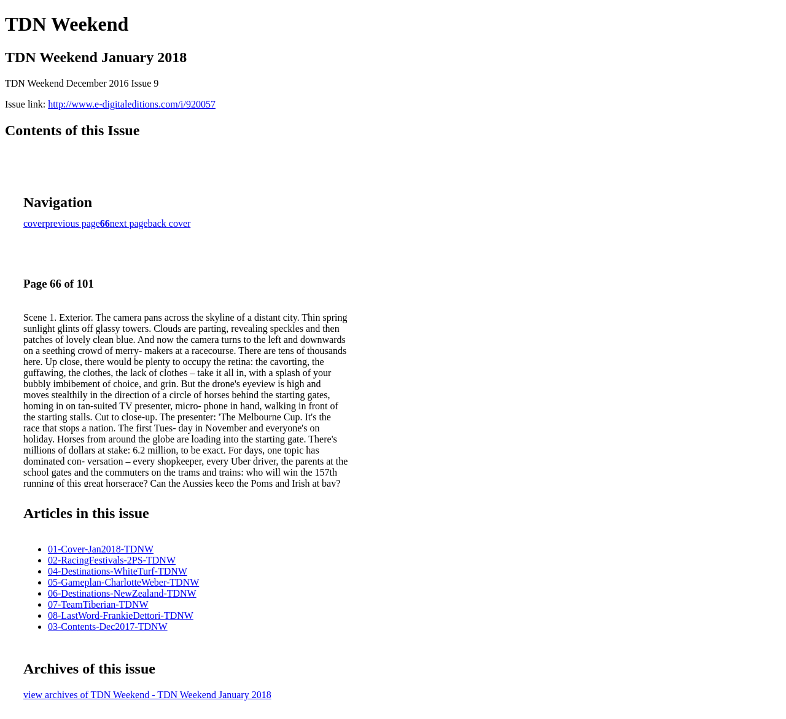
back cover (169, 223)
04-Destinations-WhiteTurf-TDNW (117, 571)
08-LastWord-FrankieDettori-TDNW (120, 615)
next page (129, 223)
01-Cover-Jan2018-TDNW (101, 549)
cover (34, 223)
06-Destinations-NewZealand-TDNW (122, 593)
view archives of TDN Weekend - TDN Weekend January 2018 (147, 695)
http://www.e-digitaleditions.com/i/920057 (132, 104)
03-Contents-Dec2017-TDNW (108, 626)
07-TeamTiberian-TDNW (98, 604)
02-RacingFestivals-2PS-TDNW (112, 560)
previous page (72, 223)
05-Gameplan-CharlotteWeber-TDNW (123, 582)
